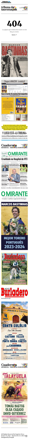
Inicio (13, 35)
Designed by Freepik (7, 437)
